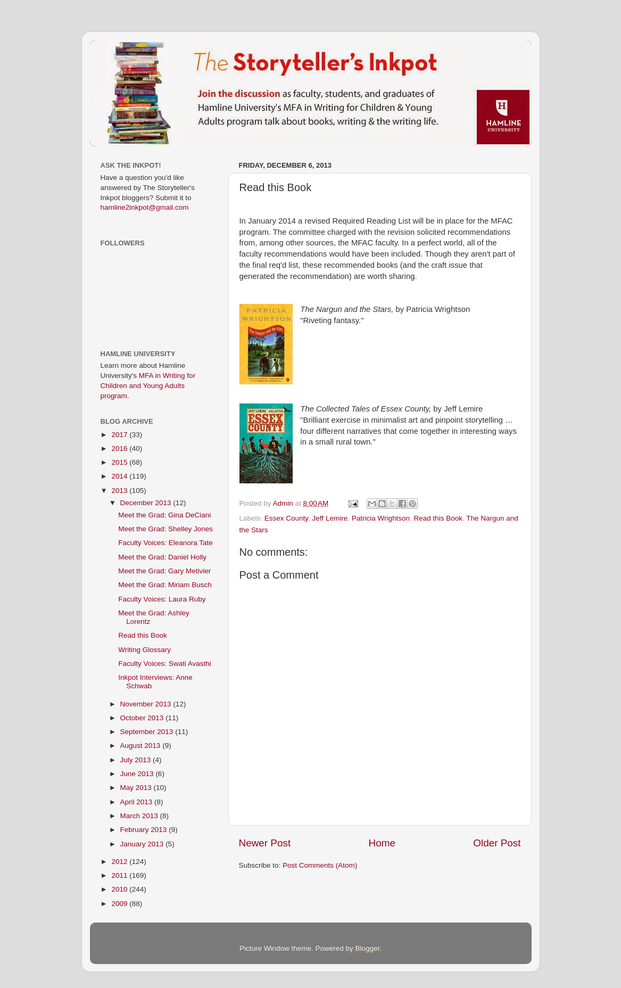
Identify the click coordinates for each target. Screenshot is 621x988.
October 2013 (143, 718)
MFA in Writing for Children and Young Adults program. (148, 386)
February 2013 (144, 830)
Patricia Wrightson (381, 518)
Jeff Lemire (330, 518)
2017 (120, 435)
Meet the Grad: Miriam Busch (165, 585)
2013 (120, 491)
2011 (120, 875)
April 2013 (137, 802)
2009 (120, 904)
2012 (120, 862)
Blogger (367, 948)
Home (382, 843)
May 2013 (137, 788)
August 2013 (141, 746)
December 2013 (146, 503)
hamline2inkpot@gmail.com (145, 207)
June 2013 (138, 774)
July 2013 (136, 760)
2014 (120, 476)
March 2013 (140, 816)
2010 (120, 889)
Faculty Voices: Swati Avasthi (164, 664)
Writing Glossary (144, 650)
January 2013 (143, 844)
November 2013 (146, 704)
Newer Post (265, 843)
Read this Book (437, 518)
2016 (120, 448)
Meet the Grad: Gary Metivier (164, 571)
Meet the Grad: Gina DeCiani (164, 515)
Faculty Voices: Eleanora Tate (165, 543)
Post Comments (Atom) (320, 865)
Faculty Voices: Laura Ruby (161, 599)
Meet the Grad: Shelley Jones (165, 529)
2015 (120, 462)
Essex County (286, 518)
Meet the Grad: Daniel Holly (162, 557)
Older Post (496, 843)
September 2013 (148, 732)
